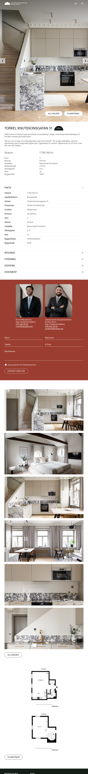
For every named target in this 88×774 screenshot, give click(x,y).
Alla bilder (53, 114)
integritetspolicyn (29, 365)
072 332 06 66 (22, 324)
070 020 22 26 (51, 326)
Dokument (11, 272)
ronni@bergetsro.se (24, 326)
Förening (10, 259)
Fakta (8, 187)
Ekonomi (10, 265)
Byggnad (10, 252)
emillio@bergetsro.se (54, 329)
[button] (39, 117)
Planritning (73, 114)
